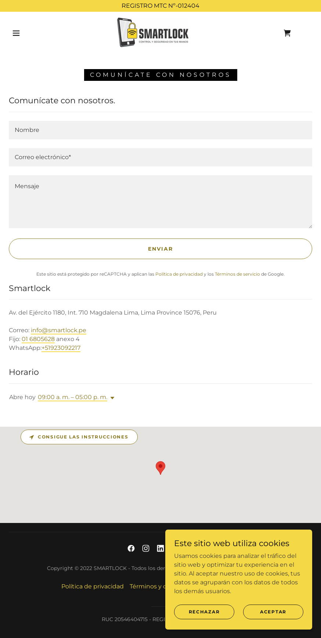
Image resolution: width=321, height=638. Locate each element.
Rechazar (204, 611)
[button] (16, 33)
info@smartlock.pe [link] (58, 330)
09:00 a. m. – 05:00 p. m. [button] (72, 397)
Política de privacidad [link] (179, 274)
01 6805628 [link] (38, 339)
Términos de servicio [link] (237, 274)
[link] (152, 32)
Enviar (160, 248)
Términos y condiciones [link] (164, 586)
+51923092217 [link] (61, 347)
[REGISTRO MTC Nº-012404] (160, 5)
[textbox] (160, 130)
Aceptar (273, 611)
